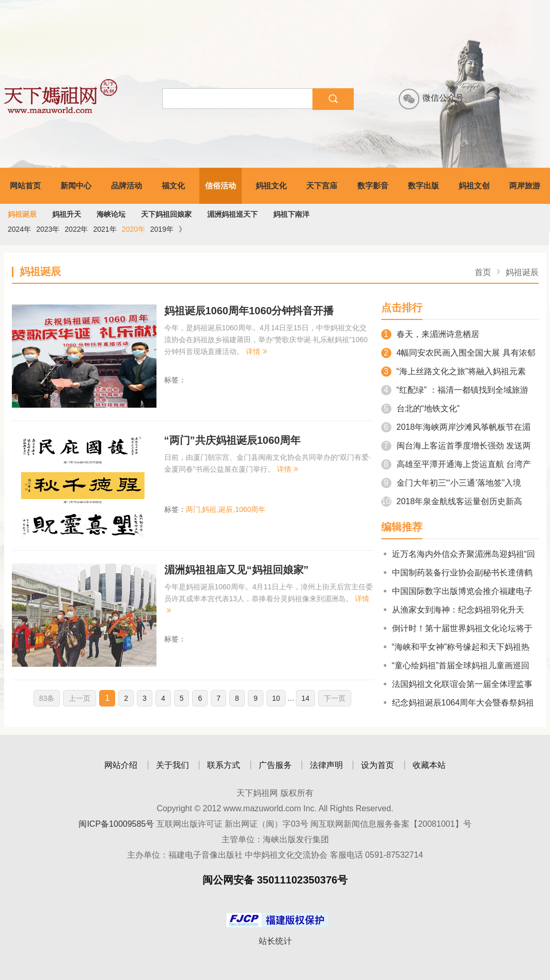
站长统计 (275, 941)
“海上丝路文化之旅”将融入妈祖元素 (453, 371)
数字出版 (423, 185)
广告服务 (275, 765)
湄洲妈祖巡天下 (232, 214)
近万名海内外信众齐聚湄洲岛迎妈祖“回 (458, 554)
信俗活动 (220, 185)
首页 (483, 272)
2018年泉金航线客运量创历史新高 (452, 501)
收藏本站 (429, 765)
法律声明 (326, 765)
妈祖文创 (474, 185)
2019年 (162, 229)
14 (306, 698)
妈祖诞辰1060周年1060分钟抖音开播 (249, 310)
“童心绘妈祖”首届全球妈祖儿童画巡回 (455, 665)
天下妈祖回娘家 (166, 214)
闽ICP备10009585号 (116, 824)
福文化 (173, 185)
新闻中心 (75, 185)
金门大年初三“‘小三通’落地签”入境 (451, 482)
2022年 (76, 229)
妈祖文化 (271, 185)
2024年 (19, 229)
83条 (47, 698)
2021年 (104, 229)
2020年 (133, 229)
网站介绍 (120, 765)
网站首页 (25, 185)
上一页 (79, 698)
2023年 (47, 229)
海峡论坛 (111, 214)
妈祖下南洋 (291, 214)
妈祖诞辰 (22, 214)
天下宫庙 (321, 185)
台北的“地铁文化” (420, 408)
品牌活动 (126, 185)
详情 (257, 351)
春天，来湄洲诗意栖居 (430, 334)
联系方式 (223, 765)
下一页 (334, 698)
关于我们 (172, 765)
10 (276, 698)
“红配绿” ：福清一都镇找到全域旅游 (454, 389)
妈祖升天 (66, 214)
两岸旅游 (524, 185)
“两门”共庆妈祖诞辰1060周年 (232, 440)
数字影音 (372, 185)
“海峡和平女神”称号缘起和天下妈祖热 (455, 646)
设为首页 (377, 765)
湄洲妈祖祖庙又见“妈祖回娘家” (236, 569)
